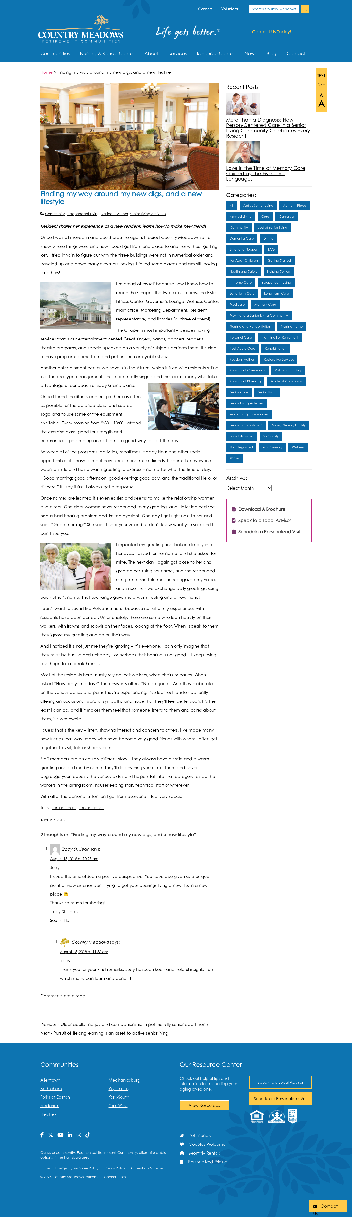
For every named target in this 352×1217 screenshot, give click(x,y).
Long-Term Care (276, 293)
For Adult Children (244, 260)
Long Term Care (242, 293)
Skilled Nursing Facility (289, 425)
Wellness (298, 447)
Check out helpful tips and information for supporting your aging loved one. (208, 1084)
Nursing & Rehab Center (107, 53)
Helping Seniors (279, 271)
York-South (119, 1097)
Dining (269, 238)
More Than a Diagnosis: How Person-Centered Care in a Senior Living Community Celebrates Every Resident (268, 128)
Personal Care (241, 337)
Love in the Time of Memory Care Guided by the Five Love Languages (265, 173)
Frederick (49, 1105)
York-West (118, 1105)
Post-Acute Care (242, 348)
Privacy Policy (114, 1168)
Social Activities (241, 436)
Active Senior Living (258, 205)
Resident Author (114, 214)
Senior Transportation (246, 425)
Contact (296, 53)
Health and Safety (243, 271)
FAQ (271, 249)
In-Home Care (241, 282)
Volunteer (229, 9)
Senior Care (239, 392)
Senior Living (267, 392)
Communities (55, 53)
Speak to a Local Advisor (261, 519)
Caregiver (286, 216)
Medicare (237, 304)
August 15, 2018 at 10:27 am (74, 858)
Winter (234, 458)
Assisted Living (241, 216)
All (232, 205)
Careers (205, 9)
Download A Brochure (258, 508)
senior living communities (249, 414)
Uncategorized (241, 447)
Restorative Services (279, 359)
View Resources (204, 1105)
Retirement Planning (245, 381)
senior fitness (64, 807)
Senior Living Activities (148, 214)
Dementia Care (242, 238)
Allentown (50, 1080)
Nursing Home (292, 326)
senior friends (91, 807)
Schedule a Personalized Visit (266, 530)
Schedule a (280, 1098)
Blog (271, 53)
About (151, 53)
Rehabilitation (275, 348)
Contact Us (325, 1207)
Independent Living (83, 214)
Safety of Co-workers (287, 381)
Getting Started (279, 260)
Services (178, 53)
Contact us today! (271, 31)
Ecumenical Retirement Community (107, 1152)
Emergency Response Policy (76, 1168)
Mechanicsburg (124, 1080)
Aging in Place (294, 205)
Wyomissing (120, 1088)
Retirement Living (288, 370)
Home (45, 1168)
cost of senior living (272, 227)
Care (265, 216)
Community (55, 214)
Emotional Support (244, 249)
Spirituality (271, 436)
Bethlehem (51, 1088)
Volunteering (272, 447)
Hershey (48, 1114)
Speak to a (280, 1082)
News (250, 53)
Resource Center (215, 53)
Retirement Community (247, 370)
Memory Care (265, 304)
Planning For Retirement (280, 337)
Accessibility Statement (148, 1168)
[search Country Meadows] (305, 9)
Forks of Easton (55, 1097)
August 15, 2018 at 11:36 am (84, 951)
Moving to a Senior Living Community (259, 315)
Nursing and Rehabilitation (250, 326)
